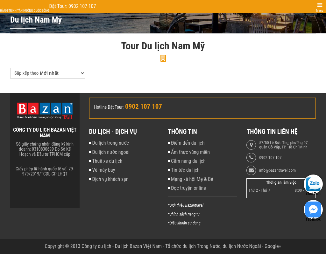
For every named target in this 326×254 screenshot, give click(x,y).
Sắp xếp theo (26, 73)
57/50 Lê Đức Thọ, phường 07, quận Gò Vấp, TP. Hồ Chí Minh (283, 145)
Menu (319, 10)
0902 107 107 (270, 157)
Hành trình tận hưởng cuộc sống (24, 10)
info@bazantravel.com (277, 170)
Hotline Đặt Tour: (109, 107)
